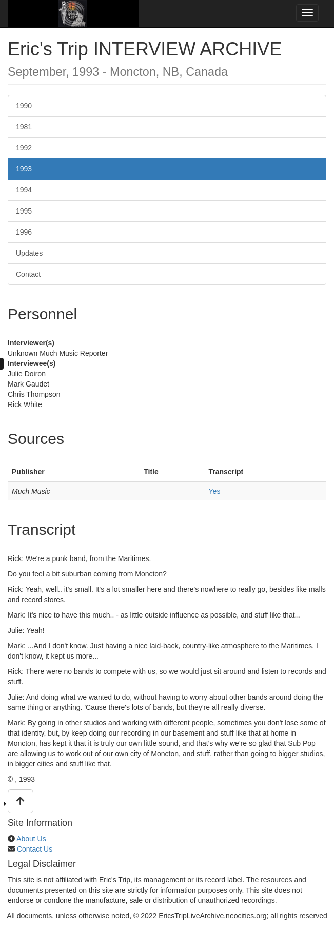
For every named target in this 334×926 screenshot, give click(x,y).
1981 (24, 127)
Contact (28, 274)
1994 (24, 190)
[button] (20, 801)
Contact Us (34, 849)
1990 (24, 106)
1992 (24, 148)
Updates (29, 253)
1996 (24, 232)
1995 (24, 211)
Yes (215, 491)
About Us (31, 839)
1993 (24, 169)
